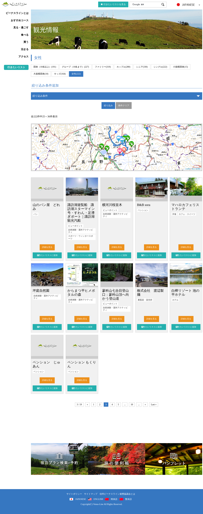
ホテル (175, 300)
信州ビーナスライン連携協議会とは (117, 494)
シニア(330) (141, 67)
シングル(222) (160, 67)
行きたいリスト (16, 67)
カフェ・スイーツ (187, 214)
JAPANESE (80, 499)
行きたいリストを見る (113, 4)
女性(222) (76, 74)
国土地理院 (196, 169)
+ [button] (36, 128)
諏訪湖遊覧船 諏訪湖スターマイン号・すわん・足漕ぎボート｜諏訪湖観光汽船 (81, 212)
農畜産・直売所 (145, 300)
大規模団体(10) (40, 74)
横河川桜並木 (112, 205)
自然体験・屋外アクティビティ (80, 231)
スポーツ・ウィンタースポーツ (80, 237)
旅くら (59, 459)
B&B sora (143, 205)
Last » (154, 404)
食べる (25, 34)
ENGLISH (98, 499)
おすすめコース (20, 20)
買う (26, 42)
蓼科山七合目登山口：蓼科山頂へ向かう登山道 (115, 294)
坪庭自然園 (41, 290)
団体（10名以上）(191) (44, 67)
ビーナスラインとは (17, 13)
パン (35, 214)
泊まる (25, 49)
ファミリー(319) (103, 67)
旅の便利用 (116, 459)
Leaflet (187, 169)
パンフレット (173, 459)
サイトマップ (90, 494)
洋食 (174, 214)
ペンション (143, 210)
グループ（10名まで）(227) (75, 67)
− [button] (36, 133)
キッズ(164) (59, 74)
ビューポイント (75, 226)
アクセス (23, 56)
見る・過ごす (21, 27)
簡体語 (114, 499)
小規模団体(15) (180, 67)
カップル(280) (123, 67)
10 (132, 404)
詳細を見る (47, 247)
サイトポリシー (74, 494)
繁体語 (128, 499)
